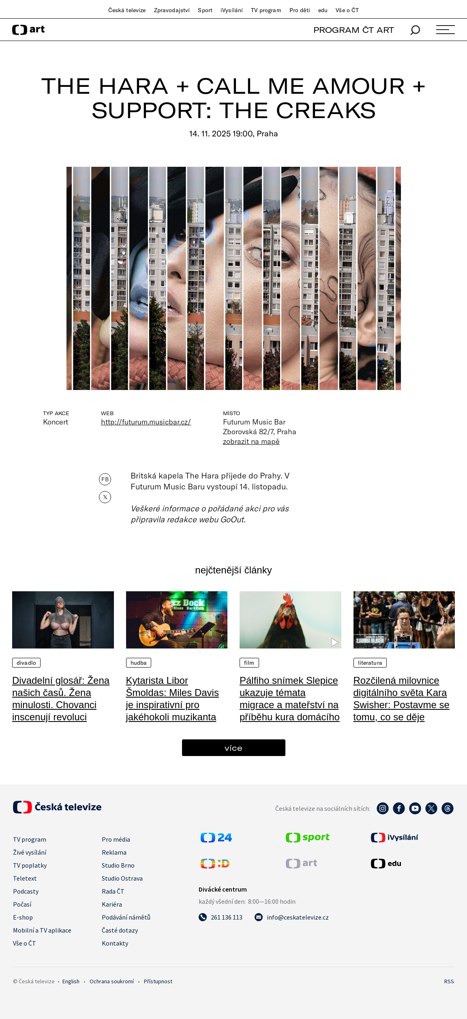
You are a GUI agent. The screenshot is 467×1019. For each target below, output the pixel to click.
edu (323, 10)
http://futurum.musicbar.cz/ (146, 421)
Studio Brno (118, 865)
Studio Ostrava (122, 878)
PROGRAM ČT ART (353, 30)
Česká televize (127, 10)
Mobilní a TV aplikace (42, 930)
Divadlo (26, 662)
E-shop (23, 917)
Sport (205, 10)
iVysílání (232, 10)
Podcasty (26, 891)
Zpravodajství (172, 10)
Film (249, 662)
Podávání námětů (126, 917)
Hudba (139, 662)
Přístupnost (158, 981)
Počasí (22, 904)
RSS (449, 981)
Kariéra (112, 904)
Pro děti (299, 10)
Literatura (370, 662)
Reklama (114, 852)
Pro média (116, 839)
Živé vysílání (29, 852)
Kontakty (115, 943)
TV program (266, 10)
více (233, 748)
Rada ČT (113, 891)
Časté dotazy (120, 930)
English (70, 981)
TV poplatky (30, 865)
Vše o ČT (347, 10)
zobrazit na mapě (251, 441)
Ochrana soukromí (112, 981)
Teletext (25, 878)
